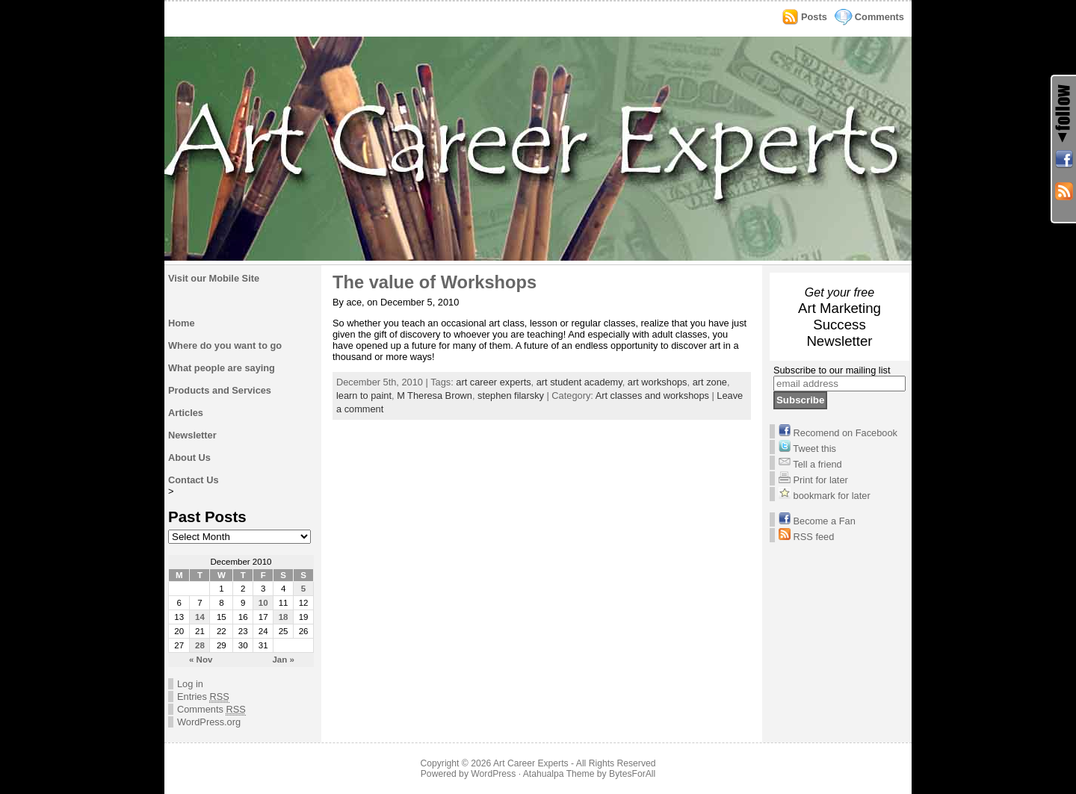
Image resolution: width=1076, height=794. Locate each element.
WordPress (493, 774)
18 (283, 616)
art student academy (579, 382)
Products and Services (219, 390)
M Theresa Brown (434, 395)
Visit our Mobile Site (213, 278)
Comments (879, 16)
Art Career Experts (531, 763)
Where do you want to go (225, 345)
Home (181, 323)
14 (200, 616)
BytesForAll (632, 774)
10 (263, 602)
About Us (189, 457)
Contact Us (193, 480)
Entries (203, 696)
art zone (710, 382)
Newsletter (192, 435)
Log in (190, 683)
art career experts (493, 382)
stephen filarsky (510, 395)
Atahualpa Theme (559, 774)
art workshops (657, 382)
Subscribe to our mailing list (831, 370)
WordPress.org (209, 722)
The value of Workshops (435, 282)
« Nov (200, 659)
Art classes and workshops (652, 395)
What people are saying (221, 367)
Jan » (283, 659)
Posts (814, 16)
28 (200, 645)
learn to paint (364, 395)
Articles (185, 412)
